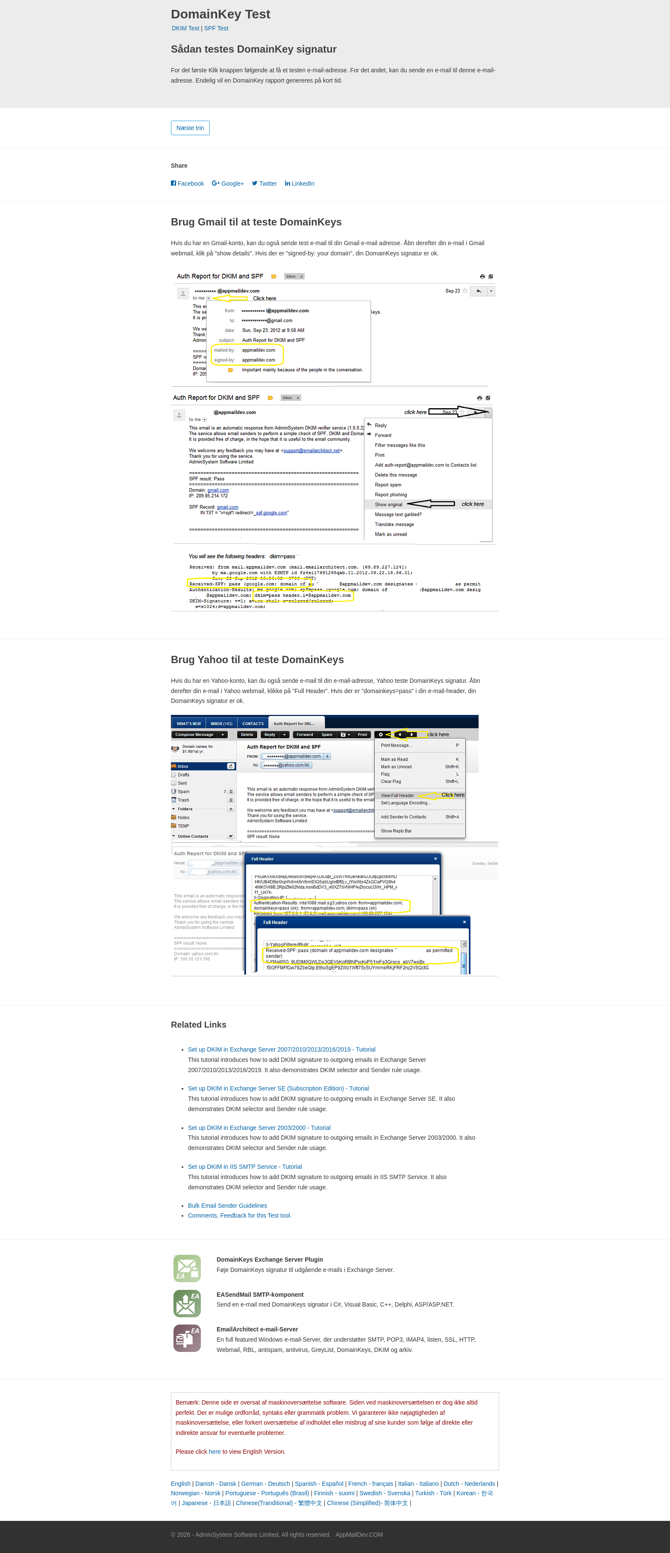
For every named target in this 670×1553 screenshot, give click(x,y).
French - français (370, 1483)
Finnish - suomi (334, 1493)
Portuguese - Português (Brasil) (267, 1493)
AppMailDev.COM (359, 1534)
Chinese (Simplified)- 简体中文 (367, 1503)
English (181, 1483)
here (215, 1451)
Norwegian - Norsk (195, 1493)
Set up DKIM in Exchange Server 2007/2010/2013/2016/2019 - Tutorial (282, 1049)
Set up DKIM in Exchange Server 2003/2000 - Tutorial (259, 1127)
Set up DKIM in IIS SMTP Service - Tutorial (245, 1166)
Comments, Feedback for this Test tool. (240, 1215)
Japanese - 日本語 (206, 1503)
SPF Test (216, 28)
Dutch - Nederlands (469, 1483)
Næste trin (190, 127)
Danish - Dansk (215, 1483)
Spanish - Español (319, 1483)
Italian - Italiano (418, 1483)
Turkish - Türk (433, 1493)
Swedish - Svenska (384, 1493)
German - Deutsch (265, 1483)
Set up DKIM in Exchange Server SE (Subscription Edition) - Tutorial (278, 1088)
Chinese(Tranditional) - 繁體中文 (279, 1503)
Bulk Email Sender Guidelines (227, 1205)
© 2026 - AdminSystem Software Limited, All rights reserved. (251, 1534)
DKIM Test (185, 28)
